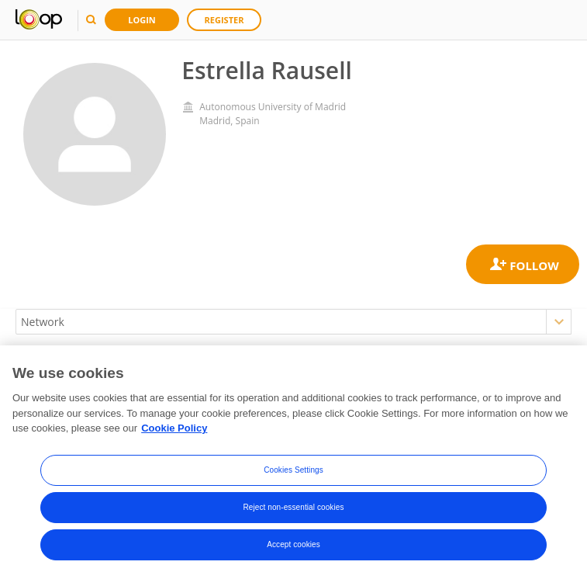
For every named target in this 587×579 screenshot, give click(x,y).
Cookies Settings (293, 470)
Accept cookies (293, 544)
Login (142, 20)
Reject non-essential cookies (293, 507)
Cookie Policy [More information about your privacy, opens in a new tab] (174, 428)
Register (224, 20)
